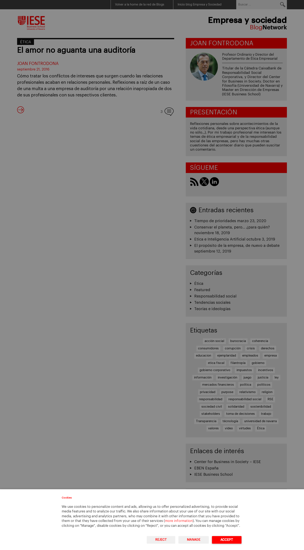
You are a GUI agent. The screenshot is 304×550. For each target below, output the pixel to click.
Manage (193, 539)
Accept (226, 539)
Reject (161, 539)
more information (179, 521)
